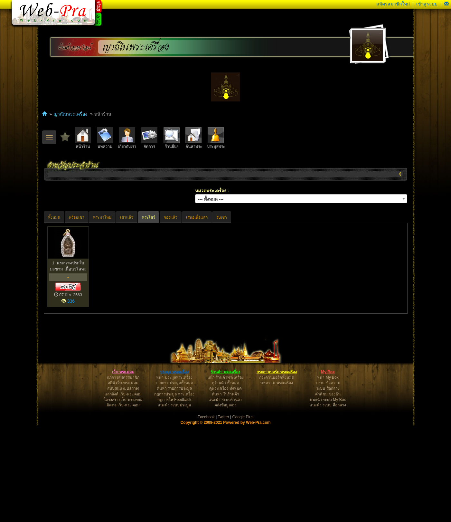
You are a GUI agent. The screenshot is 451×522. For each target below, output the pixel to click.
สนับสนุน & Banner (123, 485)
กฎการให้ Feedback (174, 496)
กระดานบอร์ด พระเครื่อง (277, 468)
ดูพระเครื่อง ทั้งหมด (225, 485)
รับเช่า (221, 217)
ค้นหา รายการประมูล (174, 485)
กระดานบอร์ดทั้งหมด (276, 474)
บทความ (105, 138)
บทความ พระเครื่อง (276, 479)
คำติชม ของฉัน (328, 491)
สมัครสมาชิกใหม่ (393, 3)
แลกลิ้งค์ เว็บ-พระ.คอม (123, 491)
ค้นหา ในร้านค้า (225, 491)
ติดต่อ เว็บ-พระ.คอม (123, 501)
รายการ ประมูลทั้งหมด (174, 479)
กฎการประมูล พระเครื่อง (174, 491)
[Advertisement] (226, 365)
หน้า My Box (327, 474)
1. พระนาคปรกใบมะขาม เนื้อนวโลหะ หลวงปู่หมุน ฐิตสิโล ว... (68, 266)
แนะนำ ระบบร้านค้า (225, 496)
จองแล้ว (170, 217)
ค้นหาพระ (193, 138)
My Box (328, 468)
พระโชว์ (148, 217)
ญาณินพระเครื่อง (136, 47)
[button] (446, 3)
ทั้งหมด (54, 217)
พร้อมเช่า (76, 217)
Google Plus (242, 513)
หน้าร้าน (83, 138)
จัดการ (149, 138)
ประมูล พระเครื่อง (174, 468)
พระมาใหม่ (102, 217)
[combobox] (301, 198)
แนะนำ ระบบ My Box (328, 496)
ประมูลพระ (216, 138)
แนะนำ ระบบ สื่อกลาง (328, 501)
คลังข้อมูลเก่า (225, 501)
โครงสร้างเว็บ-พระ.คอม (123, 496)
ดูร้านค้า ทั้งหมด (225, 479)
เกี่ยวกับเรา (127, 138)
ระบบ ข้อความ (327, 479)
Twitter (223, 513)
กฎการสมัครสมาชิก (123, 474)
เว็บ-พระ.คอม (123, 468)
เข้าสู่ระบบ (426, 3)
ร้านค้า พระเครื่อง (225, 468)
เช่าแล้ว (126, 217)
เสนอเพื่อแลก (197, 217)
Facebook (206, 513)
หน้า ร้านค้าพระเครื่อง (225, 474)
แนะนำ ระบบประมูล (174, 501)
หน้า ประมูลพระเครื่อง (174, 474)
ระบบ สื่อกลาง (327, 485)
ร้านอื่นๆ (172, 138)
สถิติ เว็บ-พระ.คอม (123, 479)
